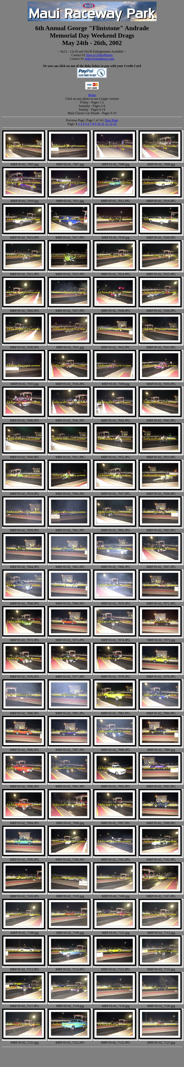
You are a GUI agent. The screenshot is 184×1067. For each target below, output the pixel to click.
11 (102, 124)
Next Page (111, 120)
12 (106, 124)
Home (92, 95)
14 (114, 124)
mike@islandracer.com (99, 58)
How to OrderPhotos (99, 55)
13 (110, 124)
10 (98, 124)
